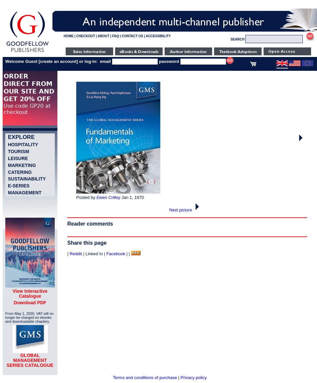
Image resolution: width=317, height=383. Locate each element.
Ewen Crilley (108, 197)
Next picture (186, 209)
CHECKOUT (85, 36)
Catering (20, 172)
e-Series (18, 185)
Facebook (116, 253)
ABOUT (104, 36)
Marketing (22, 165)
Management (25, 192)
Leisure (18, 158)
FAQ (115, 36)
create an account (58, 61)
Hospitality (23, 144)
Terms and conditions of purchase (145, 377)
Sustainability (27, 178)
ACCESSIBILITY (158, 36)
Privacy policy (193, 377)
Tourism (18, 151)
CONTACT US (132, 36)
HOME (69, 36)
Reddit (76, 253)
